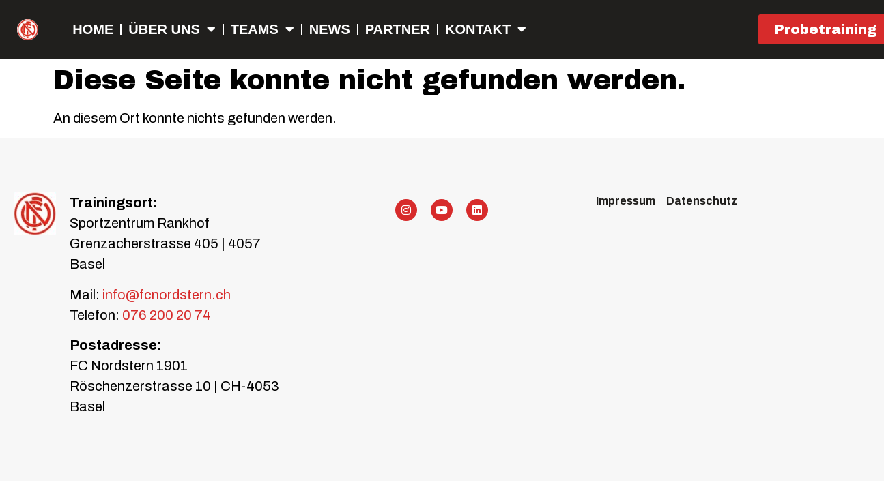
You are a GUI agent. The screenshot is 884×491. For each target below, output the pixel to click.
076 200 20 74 (166, 315)
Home (92, 29)
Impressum (625, 201)
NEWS (329, 29)
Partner (397, 29)
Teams (262, 29)
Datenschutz (701, 201)
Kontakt (485, 29)
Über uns (171, 29)
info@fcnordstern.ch (165, 294)
